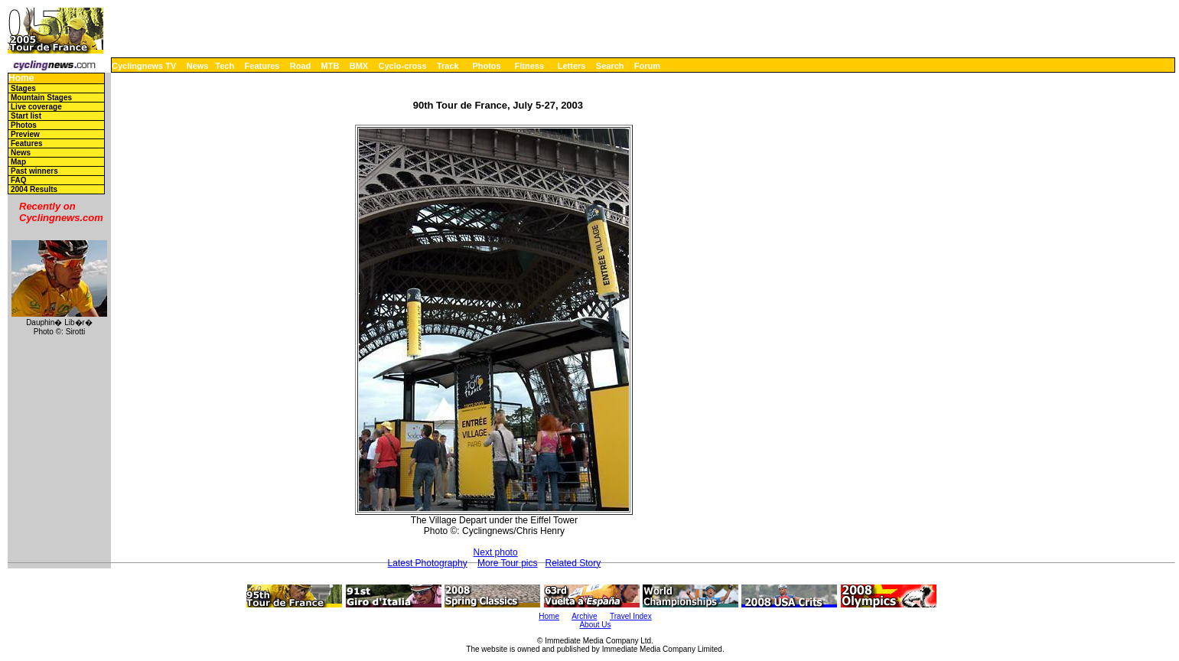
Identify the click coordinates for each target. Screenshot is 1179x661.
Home (21, 78)
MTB (330, 65)
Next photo (496, 552)
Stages (23, 88)
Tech (224, 65)
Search (610, 65)
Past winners (34, 171)
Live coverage (36, 107)
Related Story (573, 563)
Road (300, 65)
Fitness (529, 65)
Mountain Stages (41, 97)
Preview (25, 134)
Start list (26, 116)
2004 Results (34, 189)
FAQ (19, 180)
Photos (486, 65)
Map (18, 162)
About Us (595, 624)
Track (448, 65)
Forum (647, 65)
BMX (359, 65)
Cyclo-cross (403, 65)
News (198, 65)
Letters (572, 65)
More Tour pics (507, 563)
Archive (584, 616)
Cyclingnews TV (144, 65)
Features (262, 65)
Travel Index (631, 616)
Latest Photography (427, 563)
